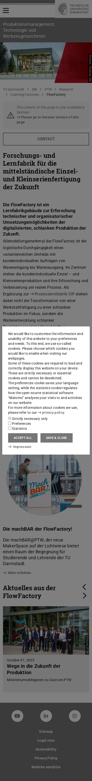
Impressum (19, 447)
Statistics (17, 428)
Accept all (23, 438)
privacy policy (51, 412)
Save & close (56, 438)
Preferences (19, 424)
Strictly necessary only (28, 419)
